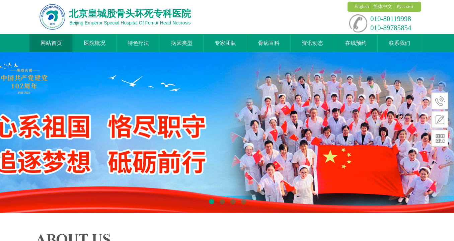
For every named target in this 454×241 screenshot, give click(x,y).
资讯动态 (312, 43)
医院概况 (94, 43)
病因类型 (182, 43)
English (362, 6)
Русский (404, 6)
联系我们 (399, 43)
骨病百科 (269, 43)
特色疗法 (138, 43)
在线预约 (356, 43)
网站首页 (51, 43)
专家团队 (225, 43)
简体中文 (382, 6)
